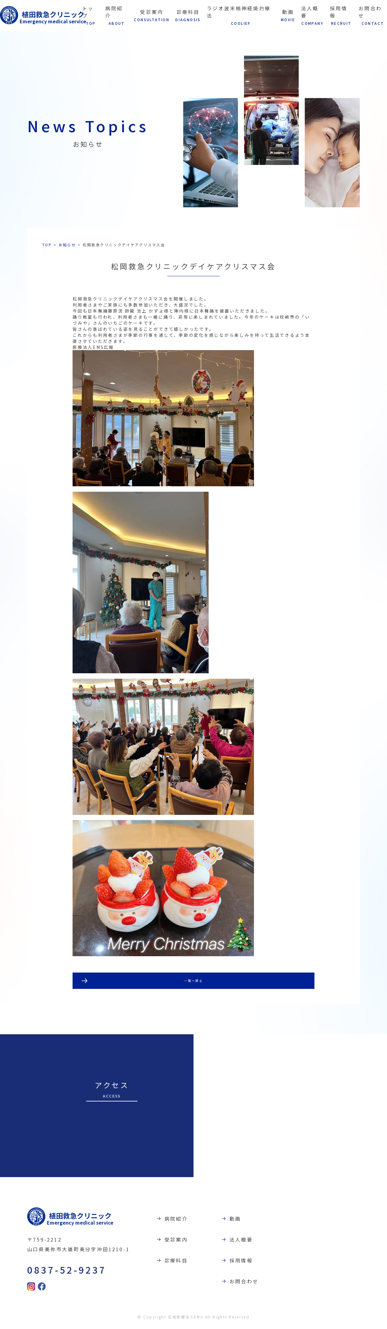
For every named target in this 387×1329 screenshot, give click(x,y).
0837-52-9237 (59, 1271)
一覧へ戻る (193, 982)
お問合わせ (251, 1283)
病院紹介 (183, 1220)
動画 (242, 1220)
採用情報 (248, 1262)
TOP (47, 244)
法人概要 (248, 1241)
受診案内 (183, 1241)
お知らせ (67, 244)
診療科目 (183, 1262)
